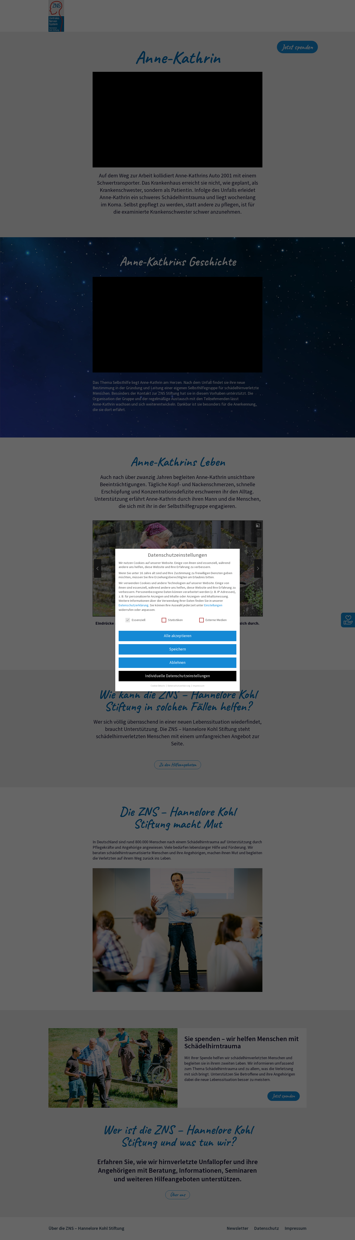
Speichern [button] (177, 649)
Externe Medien (213, 620)
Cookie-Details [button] (158, 685)
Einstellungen (213, 605)
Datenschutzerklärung (134, 605)
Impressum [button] (198, 685)
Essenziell (135, 620)
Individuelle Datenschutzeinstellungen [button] (177, 675)
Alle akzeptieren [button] (177, 635)
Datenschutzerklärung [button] (179, 685)
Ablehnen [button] (177, 662)
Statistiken (172, 620)
